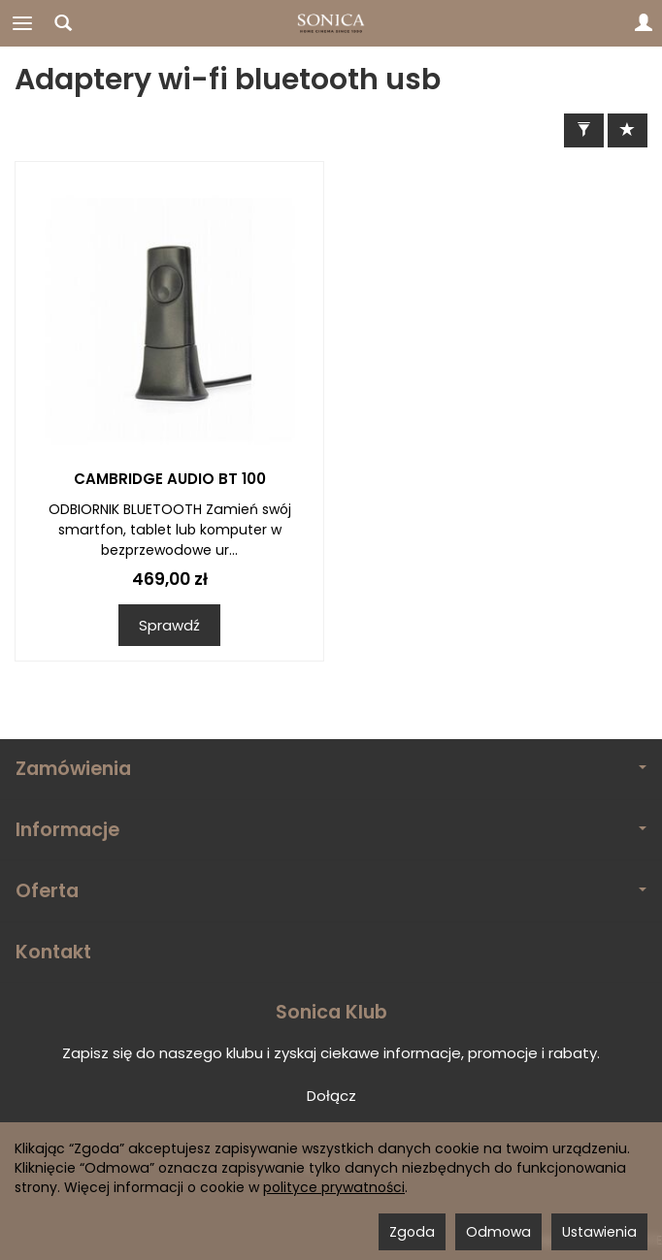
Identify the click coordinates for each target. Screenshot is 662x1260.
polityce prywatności (334, 1187)
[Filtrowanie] (584, 130)
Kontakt (53, 952)
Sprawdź (169, 625)
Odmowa (498, 1232)
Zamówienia (331, 769)
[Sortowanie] (627, 130)
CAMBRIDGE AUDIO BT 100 (170, 478)
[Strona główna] (331, 23)
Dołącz (331, 1095)
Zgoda (412, 1232)
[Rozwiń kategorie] (22, 23)
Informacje (331, 830)
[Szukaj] (63, 23)
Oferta (331, 891)
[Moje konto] (643, 23)
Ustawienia (599, 1232)
